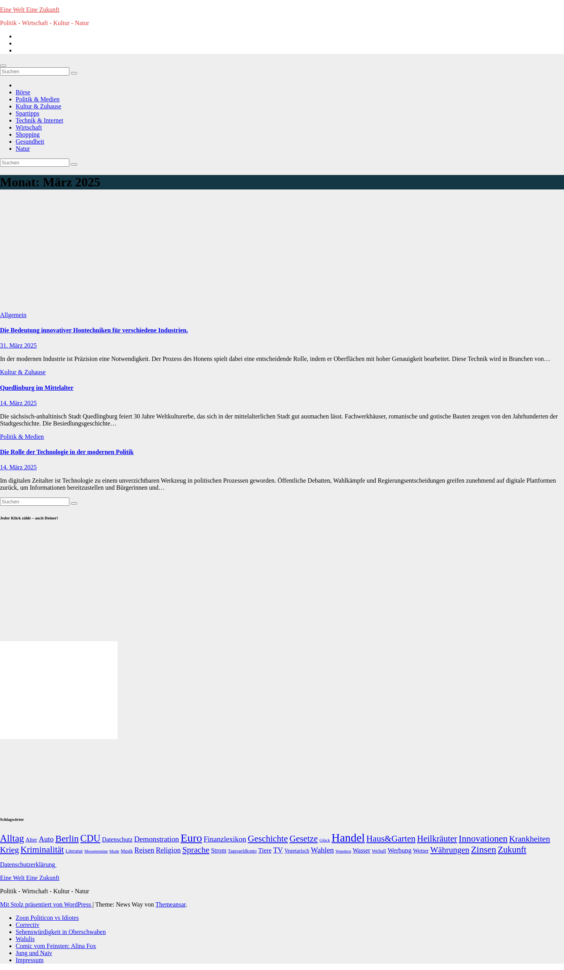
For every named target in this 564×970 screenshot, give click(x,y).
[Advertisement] (282, 253)
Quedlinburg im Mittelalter (37, 387)
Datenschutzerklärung (28, 864)
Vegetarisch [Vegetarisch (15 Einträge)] (296, 851)
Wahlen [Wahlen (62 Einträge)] (322, 850)
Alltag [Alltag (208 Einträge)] (12, 838)
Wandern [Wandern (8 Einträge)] (343, 851)
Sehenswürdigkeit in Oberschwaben (61, 932)
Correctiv (27, 924)
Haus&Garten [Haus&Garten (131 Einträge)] (390, 839)
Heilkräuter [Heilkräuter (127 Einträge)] (437, 839)
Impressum (29, 960)
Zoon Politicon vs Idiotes (47, 917)
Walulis (25, 939)
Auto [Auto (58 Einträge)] (46, 839)
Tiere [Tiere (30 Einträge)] (264, 850)
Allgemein (13, 315)
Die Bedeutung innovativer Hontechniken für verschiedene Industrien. (94, 330)
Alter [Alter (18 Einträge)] (31, 840)
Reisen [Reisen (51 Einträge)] (144, 850)
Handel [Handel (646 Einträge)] (348, 837)
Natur (23, 148)
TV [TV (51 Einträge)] (278, 850)
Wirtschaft (29, 127)
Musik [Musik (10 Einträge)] (127, 851)
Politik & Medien (38, 99)
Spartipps (27, 113)
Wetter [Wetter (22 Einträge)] (421, 850)
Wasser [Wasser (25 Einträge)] (361, 850)
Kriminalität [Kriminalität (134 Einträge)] (42, 850)
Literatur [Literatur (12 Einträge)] (74, 851)
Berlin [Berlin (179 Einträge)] (67, 838)
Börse (23, 92)
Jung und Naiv (34, 953)
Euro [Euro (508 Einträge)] (191, 838)
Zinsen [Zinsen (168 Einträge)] (483, 849)
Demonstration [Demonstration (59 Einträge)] (156, 839)
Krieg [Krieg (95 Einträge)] (9, 850)
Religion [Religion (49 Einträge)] (168, 850)
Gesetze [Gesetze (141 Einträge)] (303, 839)
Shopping (28, 134)
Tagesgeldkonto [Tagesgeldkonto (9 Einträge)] (242, 851)
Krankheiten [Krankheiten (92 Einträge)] (529, 839)
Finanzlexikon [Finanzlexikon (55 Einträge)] (225, 839)
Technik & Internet (39, 120)
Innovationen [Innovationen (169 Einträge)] (483, 838)
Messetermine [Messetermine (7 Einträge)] (96, 851)
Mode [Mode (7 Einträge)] (114, 851)
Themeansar (170, 904)
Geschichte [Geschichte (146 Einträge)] (268, 838)
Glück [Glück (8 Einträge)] (324, 840)
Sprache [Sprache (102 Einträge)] (195, 850)
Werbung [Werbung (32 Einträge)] (400, 850)
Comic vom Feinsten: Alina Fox (56, 946)
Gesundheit (30, 141)
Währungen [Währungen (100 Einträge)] (450, 850)
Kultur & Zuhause (38, 106)
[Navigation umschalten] (3, 66)
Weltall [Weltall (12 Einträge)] (379, 851)
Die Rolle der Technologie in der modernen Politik (67, 452)
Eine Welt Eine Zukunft (30, 9)
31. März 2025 (18, 345)
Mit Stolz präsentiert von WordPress (46, 904)
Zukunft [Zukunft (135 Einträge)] (512, 850)
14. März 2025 (18, 403)
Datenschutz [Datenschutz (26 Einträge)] (117, 839)
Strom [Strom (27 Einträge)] (218, 850)
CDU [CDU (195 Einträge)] (90, 838)
